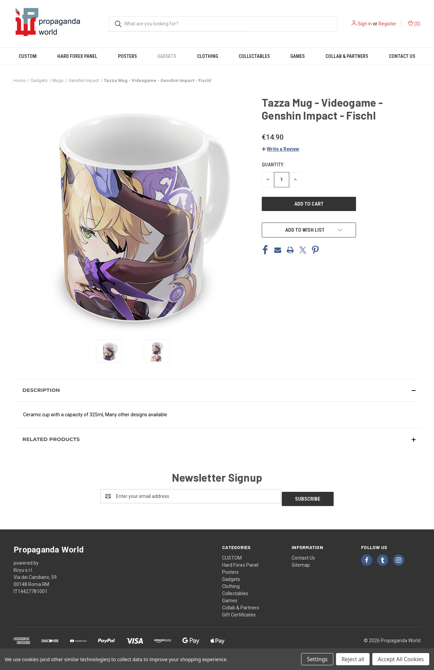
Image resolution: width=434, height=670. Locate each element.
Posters (127, 56)
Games (297, 56)
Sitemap (301, 562)
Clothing (207, 56)
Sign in (365, 23)
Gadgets (166, 56)
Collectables (254, 56)
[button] (280, 149)
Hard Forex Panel (77, 56)
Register (387, 23)
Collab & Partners (347, 56)
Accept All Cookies (401, 659)
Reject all (352, 659)
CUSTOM (28, 56)
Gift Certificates (239, 612)
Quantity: (273, 164)
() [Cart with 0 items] (414, 23)
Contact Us (402, 56)
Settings (317, 659)
